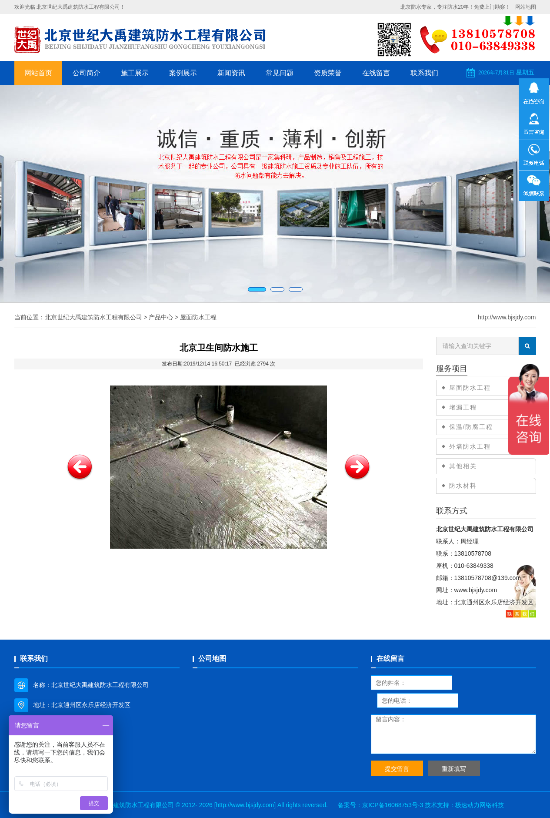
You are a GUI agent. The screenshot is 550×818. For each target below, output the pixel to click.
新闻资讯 (231, 73)
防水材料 (463, 485)
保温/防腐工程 (471, 426)
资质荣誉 (328, 73)
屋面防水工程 (198, 317)
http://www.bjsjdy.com (507, 317)
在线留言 (376, 73)
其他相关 (463, 466)
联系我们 (424, 73)
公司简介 (86, 73)
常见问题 (279, 73)
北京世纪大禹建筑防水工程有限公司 (93, 317)
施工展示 (135, 73)
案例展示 (183, 73)
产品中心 (161, 317)
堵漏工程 (463, 407)
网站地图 (525, 7)
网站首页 (38, 73)
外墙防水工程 (470, 446)
